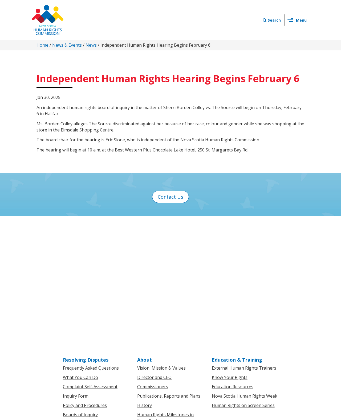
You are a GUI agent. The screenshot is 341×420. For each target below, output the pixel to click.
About (144, 229)
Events (144, 346)
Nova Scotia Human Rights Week (244, 266)
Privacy (195, 363)
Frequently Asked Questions (91, 238)
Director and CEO (154, 247)
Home (42, 45)
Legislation (74, 346)
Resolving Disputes (85, 229)
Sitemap (233, 363)
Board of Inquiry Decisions (89, 294)
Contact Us (170, 197)
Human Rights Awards (159, 299)
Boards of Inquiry (80, 284)
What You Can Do (80, 247)
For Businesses (78, 337)
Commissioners (152, 256)
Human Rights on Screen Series (243, 275)
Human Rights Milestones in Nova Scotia (165, 287)
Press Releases (152, 328)
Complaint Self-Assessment (90, 256)
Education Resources (232, 256)
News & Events (67, 45)
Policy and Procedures (85, 275)
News (91, 45)
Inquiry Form (75, 266)
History (144, 275)
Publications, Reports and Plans (168, 266)
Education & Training (237, 229)
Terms (213, 363)
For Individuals (77, 328)
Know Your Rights (229, 247)
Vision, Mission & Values (161, 238)
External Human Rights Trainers (244, 238)
